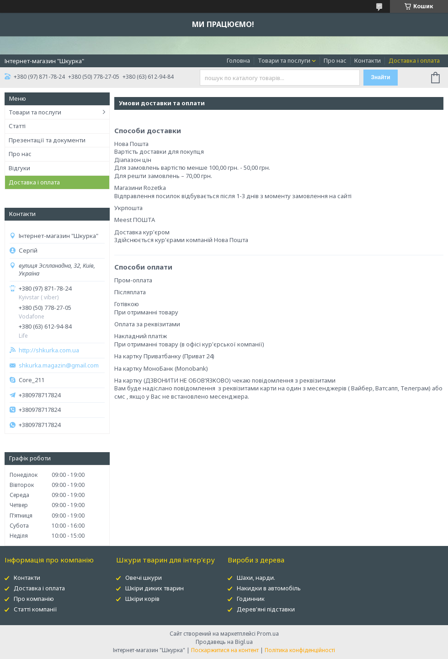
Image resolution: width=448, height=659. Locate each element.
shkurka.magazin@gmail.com (59, 365)
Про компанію (34, 598)
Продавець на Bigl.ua (224, 642)
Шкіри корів (142, 598)
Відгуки (19, 168)
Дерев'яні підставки (266, 609)
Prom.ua (268, 633)
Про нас (335, 60)
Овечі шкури (143, 577)
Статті (17, 126)
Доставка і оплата (414, 60)
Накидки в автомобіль (269, 588)
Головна (238, 60)
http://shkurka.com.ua (49, 350)
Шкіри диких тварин (154, 588)
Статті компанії (35, 609)
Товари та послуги (284, 60)
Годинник (251, 598)
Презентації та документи (47, 140)
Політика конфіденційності (300, 650)
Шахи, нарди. (256, 577)
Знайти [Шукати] (380, 77)
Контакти (367, 60)
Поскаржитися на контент (225, 650)
